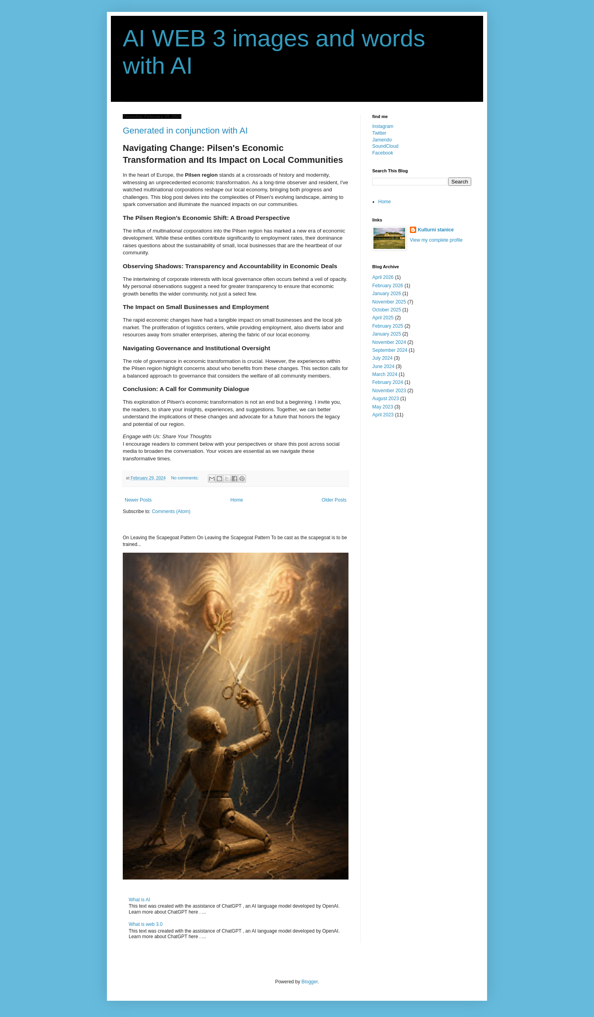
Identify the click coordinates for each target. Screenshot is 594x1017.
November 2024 (389, 342)
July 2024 (382, 358)
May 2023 (382, 407)
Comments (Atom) (171, 511)
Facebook (382, 153)
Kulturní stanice (436, 230)
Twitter (379, 133)
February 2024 (387, 382)
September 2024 (389, 350)
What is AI (139, 900)
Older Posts (334, 500)
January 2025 (386, 334)
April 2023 (383, 415)
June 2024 (383, 366)
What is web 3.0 (145, 924)
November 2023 (389, 390)
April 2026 (383, 277)
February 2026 (387, 285)
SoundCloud (385, 146)
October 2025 (386, 310)
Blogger (309, 982)
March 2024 (384, 374)
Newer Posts (138, 500)
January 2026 (386, 293)
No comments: (185, 477)
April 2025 (383, 318)
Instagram (382, 126)
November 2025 (389, 302)
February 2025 (387, 326)
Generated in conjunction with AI (185, 130)
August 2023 (385, 398)
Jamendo (382, 140)
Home (236, 500)
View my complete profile (436, 240)
